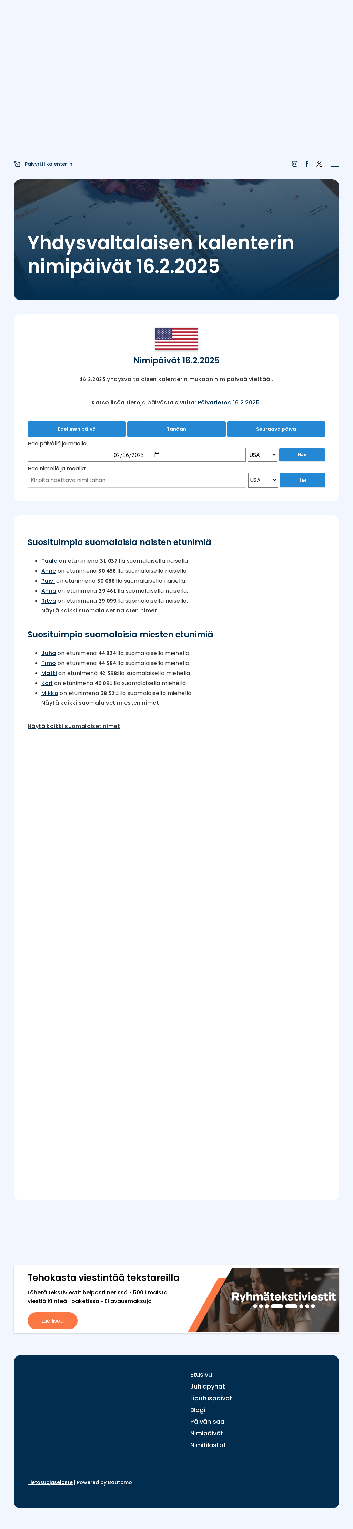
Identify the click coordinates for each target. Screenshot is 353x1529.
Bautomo (120, 1482)
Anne (48, 571)
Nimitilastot (208, 1445)
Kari (47, 683)
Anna (49, 591)
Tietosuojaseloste (50, 1482)
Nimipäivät (206, 1433)
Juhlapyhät (207, 1386)
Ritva (48, 601)
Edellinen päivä (77, 428)
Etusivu (201, 1374)
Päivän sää (207, 1421)
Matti (49, 673)
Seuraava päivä (276, 428)
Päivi (48, 581)
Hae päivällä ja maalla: (58, 444)
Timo (48, 663)
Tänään (176, 428)
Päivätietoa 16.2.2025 (229, 402)
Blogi (197, 1409)
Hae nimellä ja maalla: (57, 468)
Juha (48, 653)
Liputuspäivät (211, 1398)
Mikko (49, 693)
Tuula (49, 561)
